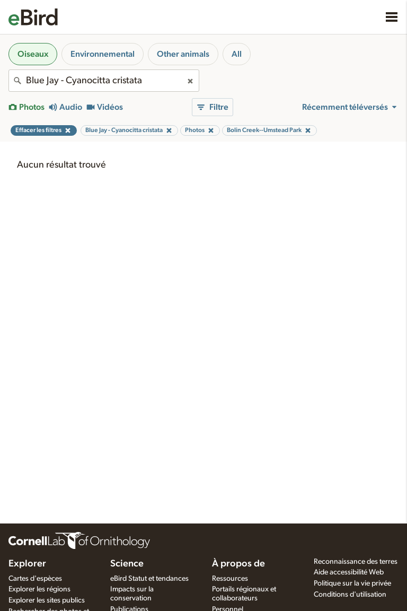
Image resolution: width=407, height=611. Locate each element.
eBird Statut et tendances (149, 578)
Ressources (230, 578)
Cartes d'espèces (35, 578)
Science (127, 564)
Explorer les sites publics (46, 600)
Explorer (27, 564)
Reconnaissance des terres (355, 561)
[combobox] (104, 80)
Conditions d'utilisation (350, 594)
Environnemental (102, 54)
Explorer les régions (39, 589)
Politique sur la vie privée (352, 583)
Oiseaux (32, 54)
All (237, 54)
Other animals (183, 54)
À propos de (238, 564)
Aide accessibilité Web (349, 572)
